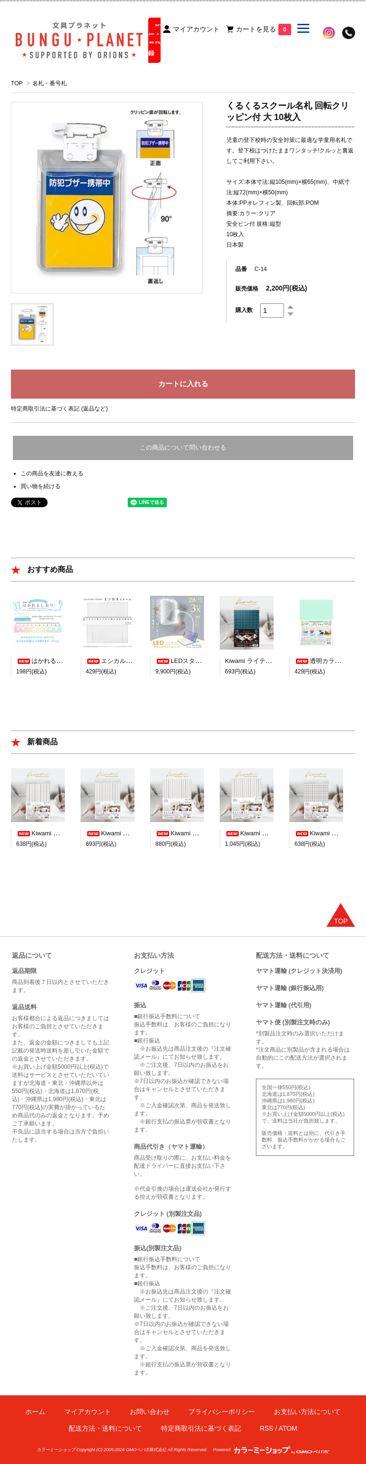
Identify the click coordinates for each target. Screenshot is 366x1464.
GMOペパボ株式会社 (146, 1449)
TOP (16, 83)
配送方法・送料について (105, 1428)
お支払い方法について (307, 1411)
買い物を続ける (40, 486)
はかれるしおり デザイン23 (62, 660)
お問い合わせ (150, 1411)
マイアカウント (87, 1411)
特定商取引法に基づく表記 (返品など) (59, 408)
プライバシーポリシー (221, 1411)
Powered (271, 1449)
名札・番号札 (49, 83)
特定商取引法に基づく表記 (201, 1428)
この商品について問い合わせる (183, 447)
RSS (267, 1428)
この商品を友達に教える (51, 473)
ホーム (35, 1411)
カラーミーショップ (56, 1449)
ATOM (288, 1428)
